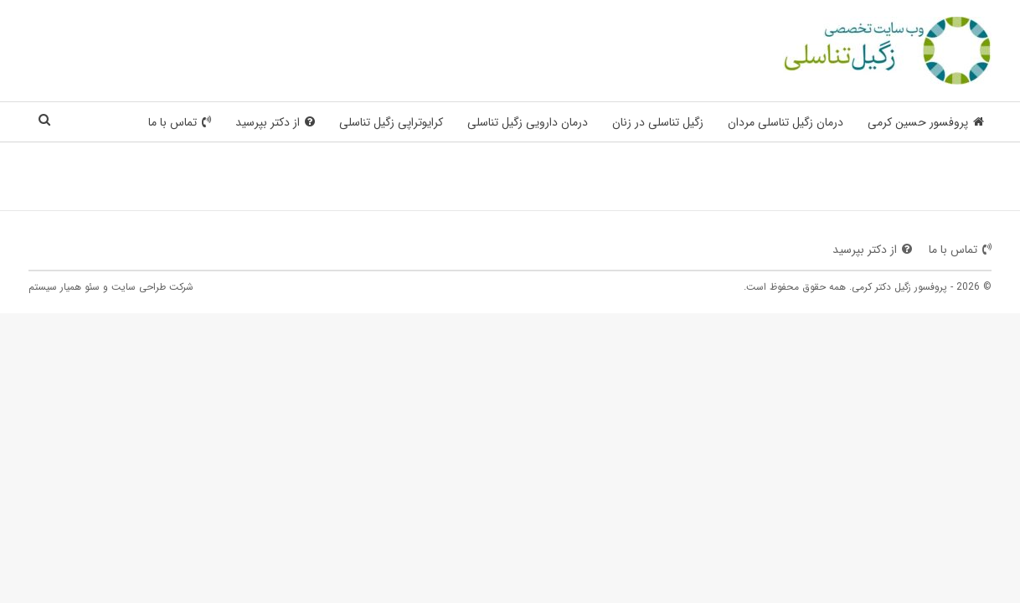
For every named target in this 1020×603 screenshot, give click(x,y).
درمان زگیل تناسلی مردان (785, 122)
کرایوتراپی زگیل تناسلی (391, 122)
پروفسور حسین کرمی (926, 122)
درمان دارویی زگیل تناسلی (527, 122)
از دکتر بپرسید (275, 122)
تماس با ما (179, 122)
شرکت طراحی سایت (152, 287)
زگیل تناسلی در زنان (657, 122)
